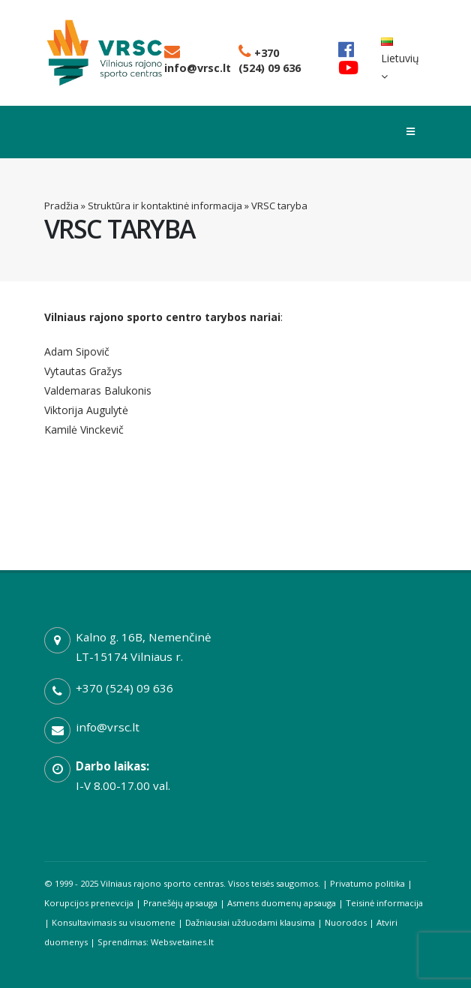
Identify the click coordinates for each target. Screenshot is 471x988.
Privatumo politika (367, 883)
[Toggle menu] (410, 132)
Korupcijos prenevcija (89, 902)
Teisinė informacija (384, 902)
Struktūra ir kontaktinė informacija (165, 205)
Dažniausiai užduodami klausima (250, 922)
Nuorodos (346, 922)
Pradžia (61, 205)
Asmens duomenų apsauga (281, 902)
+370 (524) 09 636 (269, 60)
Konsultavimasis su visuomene (114, 922)
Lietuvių (400, 60)
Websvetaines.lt (182, 941)
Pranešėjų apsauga (180, 902)
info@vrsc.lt (197, 60)
